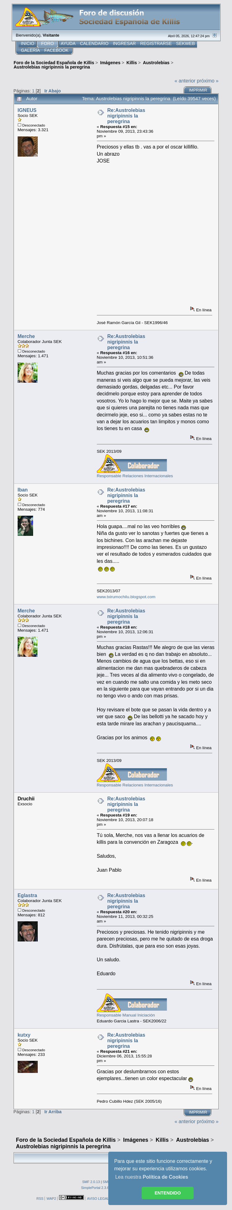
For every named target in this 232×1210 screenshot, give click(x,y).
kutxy (24, 1035)
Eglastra (27, 895)
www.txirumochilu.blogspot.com (126, 596)
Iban (23, 489)
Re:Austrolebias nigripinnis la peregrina (126, 116)
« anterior (184, 80)
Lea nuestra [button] (151, 1177)
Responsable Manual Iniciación (126, 1015)
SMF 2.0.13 (91, 1182)
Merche (26, 336)
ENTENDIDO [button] (168, 1192)
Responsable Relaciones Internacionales (135, 476)
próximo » (207, 80)
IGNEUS (27, 110)
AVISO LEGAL (98, 1198)
